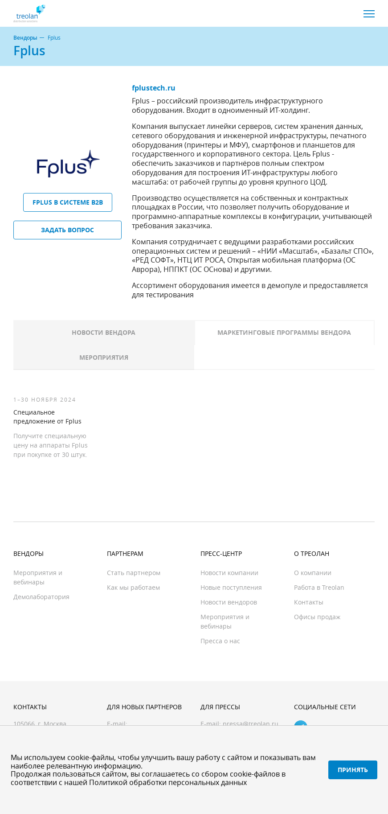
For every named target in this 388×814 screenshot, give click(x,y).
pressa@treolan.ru (250, 723)
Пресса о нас (220, 641)
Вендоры (25, 38)
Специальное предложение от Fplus (47, 416)
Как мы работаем (133, 587)
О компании (312, 572)
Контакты (308, 602)
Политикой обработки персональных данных (168, 782)
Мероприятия (103, 357)
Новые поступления (231, 587)
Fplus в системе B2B (68, 202)
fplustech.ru (154, 88)
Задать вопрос (67, 230)
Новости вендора (103, 332)
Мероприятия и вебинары (37, 577)
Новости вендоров (228, 602)
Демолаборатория (41, 596)
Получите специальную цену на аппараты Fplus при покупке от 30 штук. (50, 445)
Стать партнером (133, 572)
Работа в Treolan (319, 587)
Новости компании (229, 572)
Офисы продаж (317, 617)
